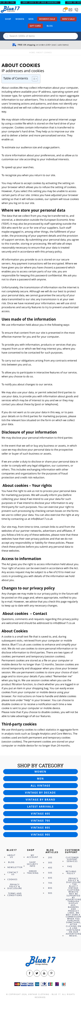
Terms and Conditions (14, 894)
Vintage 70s (40, 820)
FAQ (69, 866)
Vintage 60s (40, 813)
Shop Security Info (32, 864)
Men (30, 19)
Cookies (12, 879)
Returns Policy (71, 872)
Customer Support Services (72, 859)
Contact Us (12, 873)
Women (20, 19)
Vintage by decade (40, 792)
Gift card (35, 25)
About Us (11, 856)
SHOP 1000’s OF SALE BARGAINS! (42, 2)
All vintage (40, 785)
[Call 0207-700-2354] (76, 10)
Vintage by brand (40, 799)
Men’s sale (68, 19)
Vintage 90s (40, 834)
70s (50, 883)
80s (50, 888)
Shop (8, 19)
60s (50, 877)
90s (50, 893)
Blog (50, 25)
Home (32, 52)
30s (50, 862)
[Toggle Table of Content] (33, 78)
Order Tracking (33, 872)
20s (50, 857)
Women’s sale (47, 19)
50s (50, 872)
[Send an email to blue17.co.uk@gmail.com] (70, 10)
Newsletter (14, 867)
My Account (32, 856)
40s (50, 867)
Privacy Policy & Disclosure (14, 886)
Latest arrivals (40, 806)
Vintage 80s (40, 827)
